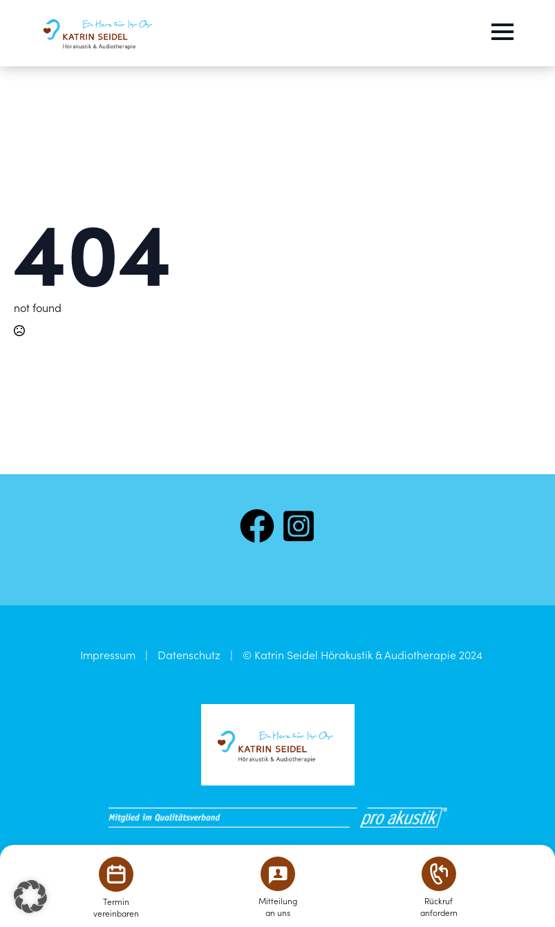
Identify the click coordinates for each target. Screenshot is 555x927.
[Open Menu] (502, 32)
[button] (30, 896)
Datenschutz (189, 654)
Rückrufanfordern (439, 906)
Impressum (107, 654)
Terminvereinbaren (116, 907)
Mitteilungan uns (277, 906)
